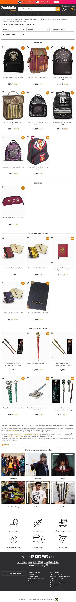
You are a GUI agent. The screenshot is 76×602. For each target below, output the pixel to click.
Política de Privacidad (56, 579)
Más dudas (31, 583)
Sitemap (52, 587)
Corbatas (62, 478)
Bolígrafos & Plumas (9, 34)
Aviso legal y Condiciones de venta (60, 577)
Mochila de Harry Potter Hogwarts (13, 77)
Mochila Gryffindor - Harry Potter (38, 77)
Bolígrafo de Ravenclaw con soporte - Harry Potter (38, 409)
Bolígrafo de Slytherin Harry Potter (13, 408)
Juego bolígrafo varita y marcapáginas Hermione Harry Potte (63, 365)
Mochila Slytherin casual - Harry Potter (62, 78)
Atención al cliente (13, 573)
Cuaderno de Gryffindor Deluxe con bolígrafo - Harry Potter (62, 269)
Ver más (6, 445)
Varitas (63, 507)
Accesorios (28, 14)
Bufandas (13, 478)
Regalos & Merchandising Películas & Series (37, 19)
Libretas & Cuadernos (58, 30)
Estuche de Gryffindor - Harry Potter (13, 217)
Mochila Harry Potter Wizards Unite (13, 167)
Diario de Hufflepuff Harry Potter (38, 268)
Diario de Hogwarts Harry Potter (13, 313)
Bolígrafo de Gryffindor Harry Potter (38, 363)
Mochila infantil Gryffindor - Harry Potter (38, 168)
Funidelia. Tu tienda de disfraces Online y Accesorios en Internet (8, 8)
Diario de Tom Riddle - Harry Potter (38, 313)
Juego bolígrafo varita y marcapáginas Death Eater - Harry (62, 409)
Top (71, 14)
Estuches (30, 30)
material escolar (12, 431)
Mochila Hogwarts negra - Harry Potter (62, 123)
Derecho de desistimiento (57, 583)
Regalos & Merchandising (15, 19)
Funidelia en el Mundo (56, 574)
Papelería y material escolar (59, 19)
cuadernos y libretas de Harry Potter (26, 434)
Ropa (38, 507)
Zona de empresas (55, 585)
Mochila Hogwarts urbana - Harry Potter (13, 123)
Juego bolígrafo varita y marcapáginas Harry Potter (13, 364)
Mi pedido (31, 574)
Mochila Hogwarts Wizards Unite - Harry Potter (38, 123)
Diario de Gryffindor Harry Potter (13, 268)
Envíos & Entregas (33, 577)
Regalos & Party (41, 14)
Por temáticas (6, 14)
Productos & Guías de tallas (36, 579)
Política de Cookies (55, 581)
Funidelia (4, 19)
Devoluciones (32, 581)
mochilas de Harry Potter (15, 436)
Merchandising (13, 507)
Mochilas (6, 30)
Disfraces (18, 14)
